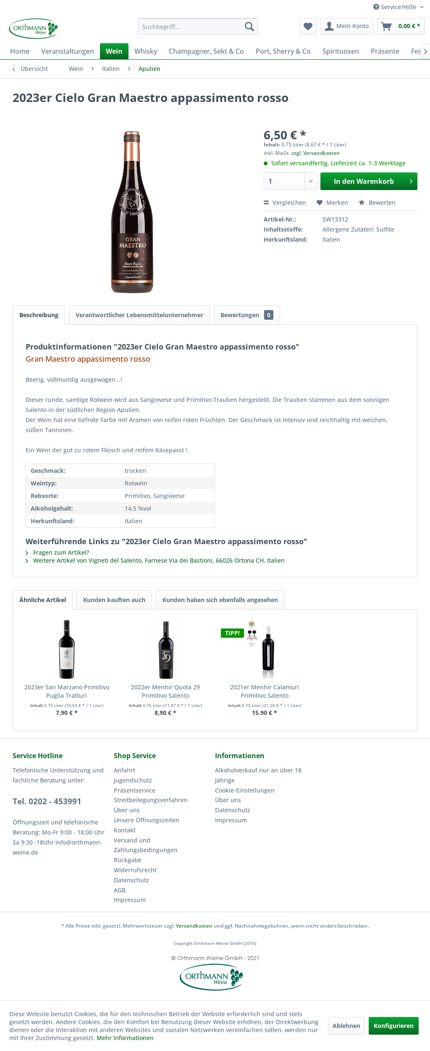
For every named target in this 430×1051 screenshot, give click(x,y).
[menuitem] (198, 26)
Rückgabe (128, 860)
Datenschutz (131, 880)
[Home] (19, 51)
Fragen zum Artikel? (57, 552)
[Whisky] (145, 51)
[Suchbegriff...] (198, 26)
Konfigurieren (394, 1026)
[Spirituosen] (341, 51)
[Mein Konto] (347, 26)
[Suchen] (249, 26)
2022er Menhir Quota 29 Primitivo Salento (165, 691)
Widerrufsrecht (135, 870)
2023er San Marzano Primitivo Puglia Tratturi (66, 691)
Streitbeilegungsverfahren (151, 800)
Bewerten (377, 202)
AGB (120, 890)
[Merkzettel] (308, 26)
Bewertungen (246, 315)
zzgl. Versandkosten (315, 152)
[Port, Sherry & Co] (283, 51)
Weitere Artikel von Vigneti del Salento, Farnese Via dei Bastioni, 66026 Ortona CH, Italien (155, 560)
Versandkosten (194, 925)
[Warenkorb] (401, 26)
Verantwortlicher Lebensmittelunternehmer (139, 315)
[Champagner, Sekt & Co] (206, 51)
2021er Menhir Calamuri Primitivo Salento (264, 691)
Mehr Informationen (125, 1038)
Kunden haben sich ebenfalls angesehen (220, 600)
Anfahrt (124, 770)
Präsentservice (134, 790)
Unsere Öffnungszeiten (146, 820)
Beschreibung (38, 315)
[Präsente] (385, 51)
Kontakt (125, 830)
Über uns (127, 810)
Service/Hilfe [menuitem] (395, 7)
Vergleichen (285, 202)
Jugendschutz (133, 780)
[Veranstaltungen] (67, 51)
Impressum (130, 900)
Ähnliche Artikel (42, 600)
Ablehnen (346, 1026)
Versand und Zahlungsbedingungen (146, 845)
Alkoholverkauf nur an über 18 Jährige (258, 775)
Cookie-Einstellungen (245, 790)
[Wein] (114, 51)
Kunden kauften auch (114, 600)
